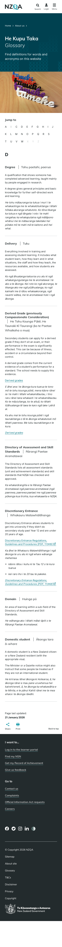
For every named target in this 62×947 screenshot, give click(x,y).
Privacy (9, 891)
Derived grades (14, 380)
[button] (8, 727)
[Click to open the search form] (37, 7)
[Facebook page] (7, 829)
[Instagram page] (20, 829)
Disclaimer (11, 884)
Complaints (12, 795)
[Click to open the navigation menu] (54, 7)
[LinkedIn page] (27, 829)
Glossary (10, 870)
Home (8, 25)
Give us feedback (15, 769)
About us (19, 25)
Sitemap (9, 856)
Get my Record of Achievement (24, 763)
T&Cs (8, 877)
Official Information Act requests (25, 802)
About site (11, 863)
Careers (10, 808)
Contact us (11, 788)
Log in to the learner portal (21, 749)
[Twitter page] (14, 829)
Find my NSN (13, 756)
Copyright (10, 898)
